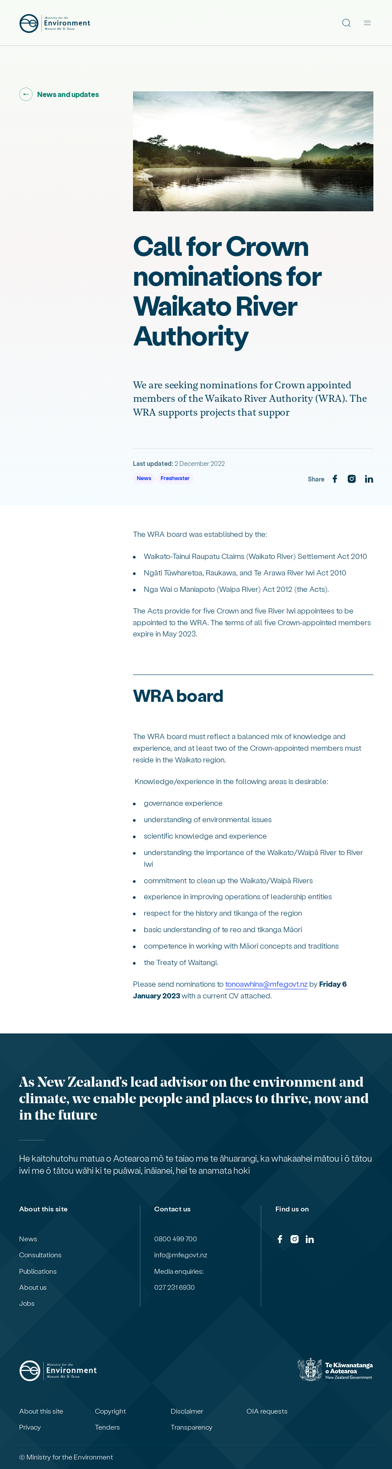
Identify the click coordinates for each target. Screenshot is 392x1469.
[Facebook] (334, 479)
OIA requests (267, 1411)
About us (33, 1287)
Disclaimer (187, 1411)
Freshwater (175, 478)
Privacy (30, 1427)
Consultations (40, 1254)
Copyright (110, 1411)
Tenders (107, 1427)
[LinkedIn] (369, 479)
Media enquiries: (179, 1271)
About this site (41, 1411)
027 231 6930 (174, 1287)
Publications (38, 1271)
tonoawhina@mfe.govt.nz (266, 983)
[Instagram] (351, 479)
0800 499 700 (175, 1238)
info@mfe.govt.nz (180, 1254)
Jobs (27, 1303)
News (144, 478)
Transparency (192, 1427)
